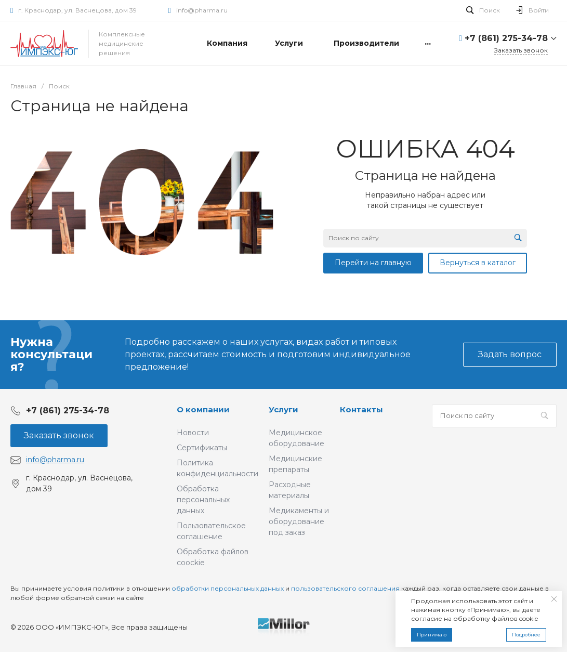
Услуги (283, 409)
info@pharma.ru (202, 10)
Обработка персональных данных (203, 499)
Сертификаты (202, 447)
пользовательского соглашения (345, 588)
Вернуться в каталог (478, 262)
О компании (203, 409)
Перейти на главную (373, 262)
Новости (193, 432)
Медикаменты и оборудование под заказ (299, 521)
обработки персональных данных (228, 588)
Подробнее (526, 634)
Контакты (361, 409)
